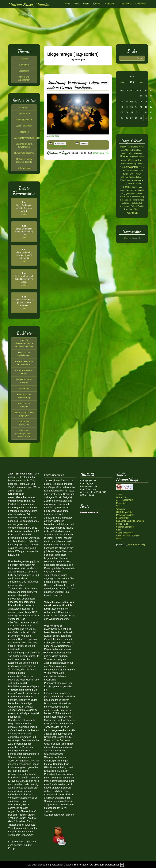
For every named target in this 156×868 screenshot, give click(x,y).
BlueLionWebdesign (137, 544)
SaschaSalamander (125, 527)
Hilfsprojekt (24, 132)
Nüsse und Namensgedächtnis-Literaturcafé (24, 433)
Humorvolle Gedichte (24, 153)
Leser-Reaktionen (24, 126)
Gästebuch (141, 4)
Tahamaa (120, 509)
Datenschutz (125, 4)
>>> (142, 82)
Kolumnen (24, 65)
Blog (76, 4)
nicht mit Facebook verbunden (50, 143)
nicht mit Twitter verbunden (77, 143)
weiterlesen (54, 136)
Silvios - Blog (122, 524)
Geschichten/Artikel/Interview (27, 138)
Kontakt (96, 4)
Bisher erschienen (24, 120)
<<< (122, 82)
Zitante (119, 494)
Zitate (126, 238)
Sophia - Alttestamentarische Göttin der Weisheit (24, 343)
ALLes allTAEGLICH (125, 500)
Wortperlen (121, 497)
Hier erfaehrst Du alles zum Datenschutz (96, 864)
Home (67, 4)
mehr (25, 214)
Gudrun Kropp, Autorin (28, 4)
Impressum (110, 4)
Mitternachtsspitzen (125, 515)
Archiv (86, 4)
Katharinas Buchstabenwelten (130, 521)
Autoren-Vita (24, 113)
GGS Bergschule (124, 512)
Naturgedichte (24, 168)
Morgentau (121, 503)
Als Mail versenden (57, 146)
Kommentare (98, 153)
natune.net (24, 388)
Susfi (118, 530)
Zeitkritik (24, 58)
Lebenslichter (122, 518)
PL (107, 153)
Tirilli (118, 506)
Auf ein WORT (24, 107)
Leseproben (24, 71)
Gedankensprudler (124, 533)
